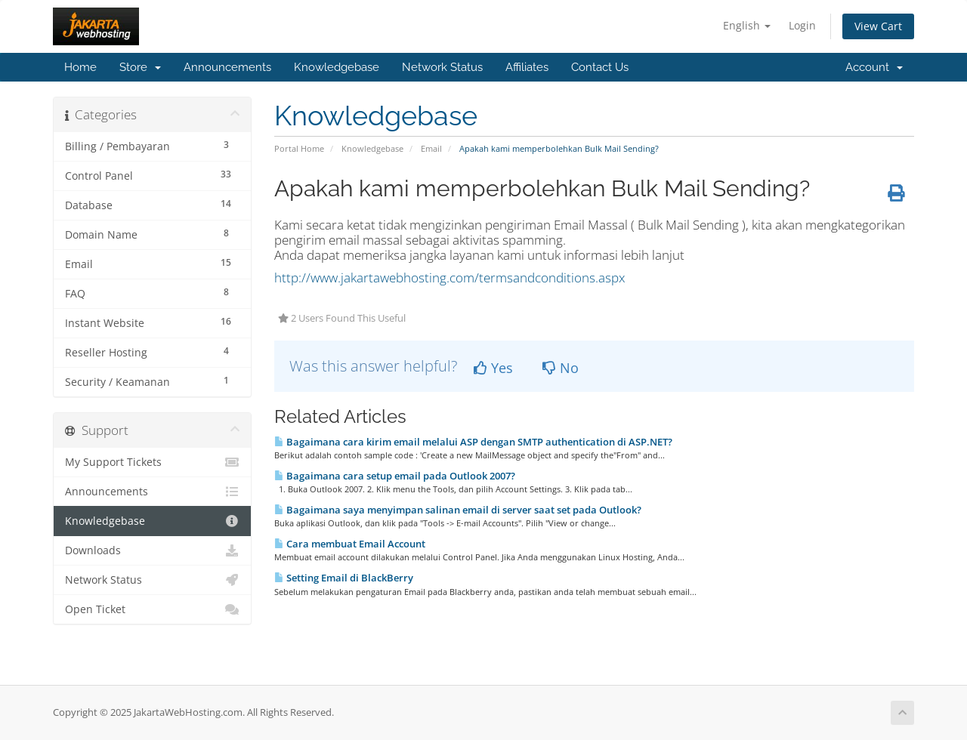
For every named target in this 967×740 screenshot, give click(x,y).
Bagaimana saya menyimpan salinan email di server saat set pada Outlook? (457, 509)
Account (874, 67)
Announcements (227, 67)
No (560, 368)
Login (802, 25)
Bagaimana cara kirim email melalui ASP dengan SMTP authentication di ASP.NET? (473, 442)
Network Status (442, 67)
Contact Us (600, 67)
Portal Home (299, 148)
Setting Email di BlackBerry (343, 577)
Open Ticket (152, 609)
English (747, 25)
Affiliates (526, 67)
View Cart (878, 26)
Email (431, 148)
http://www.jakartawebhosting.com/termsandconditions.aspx (449, 277)
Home (80, 67)
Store (140, 67)
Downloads (152, 550)
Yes (493, 368)
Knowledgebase (336, 67)
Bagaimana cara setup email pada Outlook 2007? (394, 476)
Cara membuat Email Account (349, 543)
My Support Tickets (152, 462)
